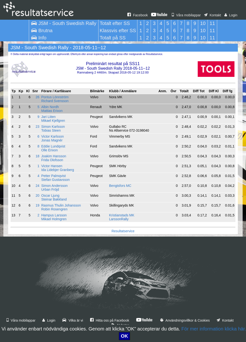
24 (37, 186)
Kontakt (212, 15)
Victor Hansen (51, 166)
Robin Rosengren (54, 209)
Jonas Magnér (52, 140)
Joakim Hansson (53, 156)
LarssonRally (119, 219)
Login (230, 15)
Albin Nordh (50, 107)
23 (37, 126)
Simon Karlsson (53, 126)
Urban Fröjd (50, 189)
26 (37, 97)
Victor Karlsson (52, 136)
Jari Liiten (48, 117)
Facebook (137, 15)
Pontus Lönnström (55, 97)
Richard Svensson (55, 101)
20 (37, 195)
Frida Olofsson (52, 160)
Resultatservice (123, 231)
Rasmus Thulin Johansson (61, 205)
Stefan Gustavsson (55, 180)
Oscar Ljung (50, 195)
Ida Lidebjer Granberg (57, 170)
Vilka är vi (72, 320)
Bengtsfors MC (120, 186)
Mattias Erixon (52, 111)
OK (124, 336)
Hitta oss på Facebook (109, 320)
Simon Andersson (54, 186)
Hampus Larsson (54, 215)
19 (37, 205)
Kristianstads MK (121, 215)
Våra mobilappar (186, 15)
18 (37, 156)
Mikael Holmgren (54, 219)
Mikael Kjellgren (53, 120)
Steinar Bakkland (54, 199)
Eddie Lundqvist (53, 146)
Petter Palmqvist (53, 176)
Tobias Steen (51, 130)
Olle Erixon (49, 150)
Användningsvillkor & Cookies (185, 320)
